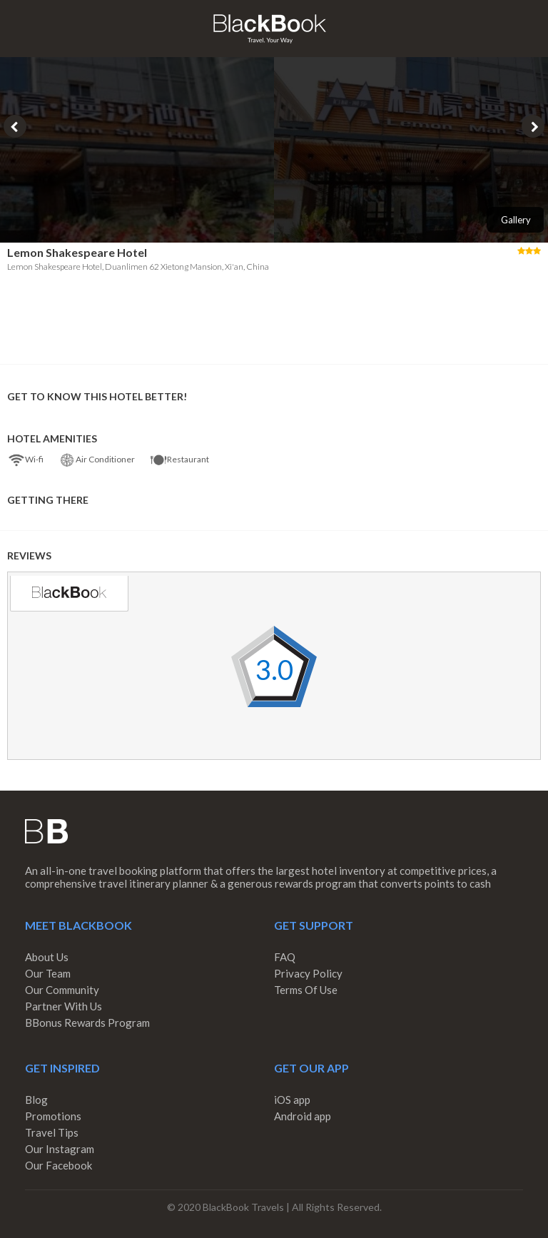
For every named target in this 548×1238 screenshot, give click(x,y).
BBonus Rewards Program (87, 1022)
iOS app (292, 1099)
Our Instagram (59, 1148)
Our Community (62, 989)
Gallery (516, 219)
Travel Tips (51, 1132)
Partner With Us (63, 1006)
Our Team (48, 973)
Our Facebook (58, 1165)
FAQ (284, 956)
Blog (36, 1099)
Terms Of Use (306, 989)
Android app (302, 1116)
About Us (46, 956)
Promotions (53, 1116)
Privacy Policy (308, 973)
